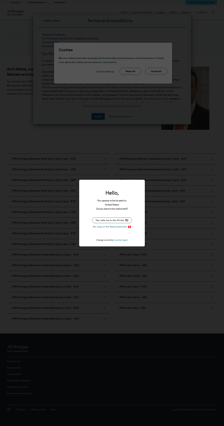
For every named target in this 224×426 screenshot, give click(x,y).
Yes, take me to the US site (112, 220)
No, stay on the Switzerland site (112, 227)
